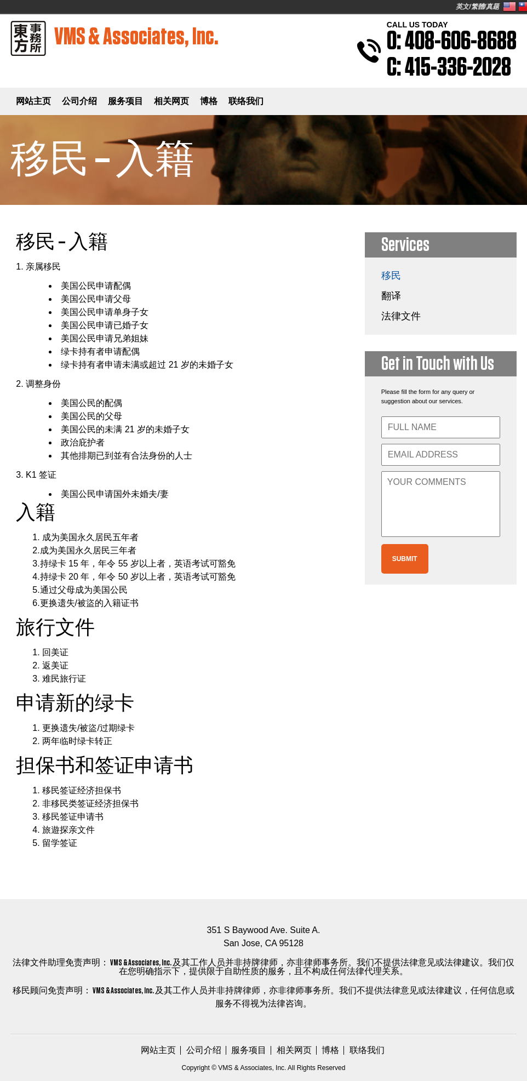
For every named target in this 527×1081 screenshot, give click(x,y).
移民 (391, 275)
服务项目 (125, 101)
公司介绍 (79, 101)
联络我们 (246, 101)
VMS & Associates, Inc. (114, 38)
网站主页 (33, 101)
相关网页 (171, 101)
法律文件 (401, 316)
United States (509, 6)
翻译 (391, 295)
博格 (208, 101)
